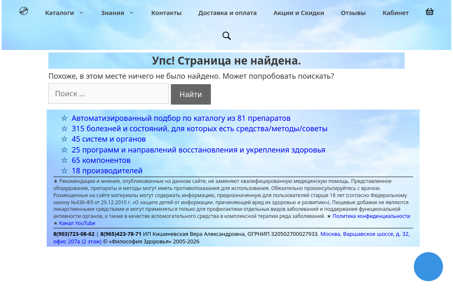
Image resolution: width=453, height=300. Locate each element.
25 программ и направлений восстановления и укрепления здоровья (198, 150)
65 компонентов (101, 160)
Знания (122, 12)
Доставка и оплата (227, 12)
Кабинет (396, 12)
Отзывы (353, 12)
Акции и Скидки (298, 12)
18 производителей (107, 170)
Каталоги (69, 12)
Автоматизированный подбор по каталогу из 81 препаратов (181, 118)
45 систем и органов (109, 139)
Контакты (166, 12)
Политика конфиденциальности (371, 216)
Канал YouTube (77, 223)
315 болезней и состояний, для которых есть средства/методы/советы (200, 128)
